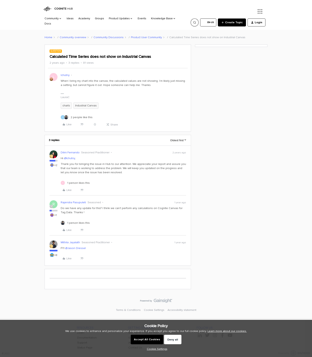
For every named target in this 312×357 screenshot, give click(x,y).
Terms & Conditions (128, 310)
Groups (99, 18)
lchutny (65, 75)
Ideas (70, 18)
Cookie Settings (154, 310)
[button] (208, 22)
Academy (84, 18)
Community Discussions (109, 37)
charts (66, 105)
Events (142, 18)
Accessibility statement (182, 310)
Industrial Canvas (86, 105)
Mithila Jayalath (70, 242)
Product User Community (146, 37)
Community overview (73, 37)
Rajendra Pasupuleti (73, 202)
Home (48, 37)
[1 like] (75, 183)
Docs (48, 23)
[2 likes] (77, 117)
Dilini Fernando (70, 152)
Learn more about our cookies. (227, 331)
